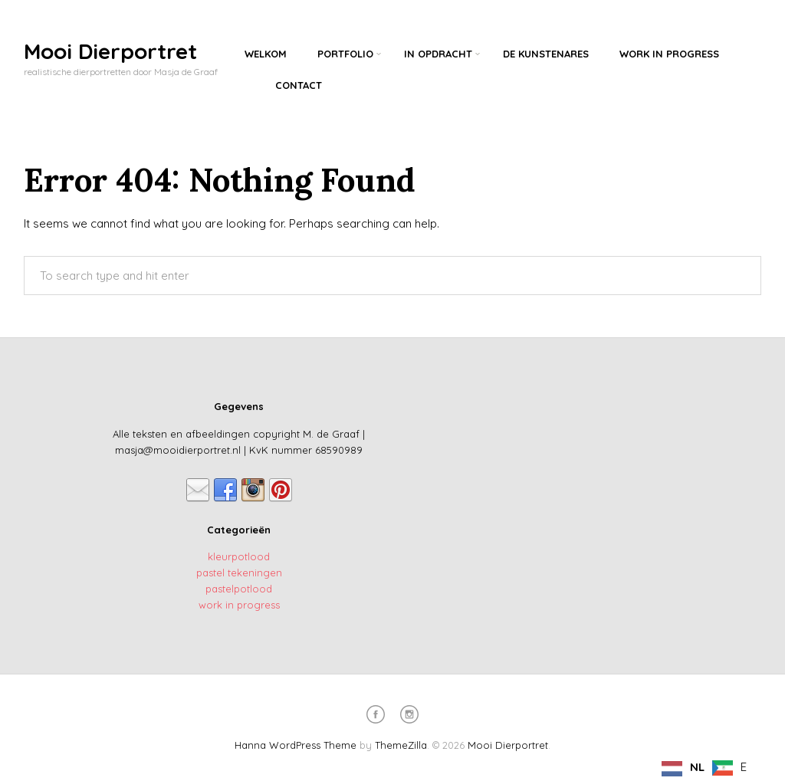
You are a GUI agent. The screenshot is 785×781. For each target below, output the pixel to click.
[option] (729, 768)
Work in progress (669, 54)
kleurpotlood (239, 556)
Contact (298, 85)
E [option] (744, 767)
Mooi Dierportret (110, 51)
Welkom (266, 54)
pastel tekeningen (239, 572)
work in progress (239, 605)
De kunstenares (546, 54)
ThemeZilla (401, 745)
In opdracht (438, 54)
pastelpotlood (238, 588)
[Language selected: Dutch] (708, 767)
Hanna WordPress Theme (295, 745)
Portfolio (345, 54)
